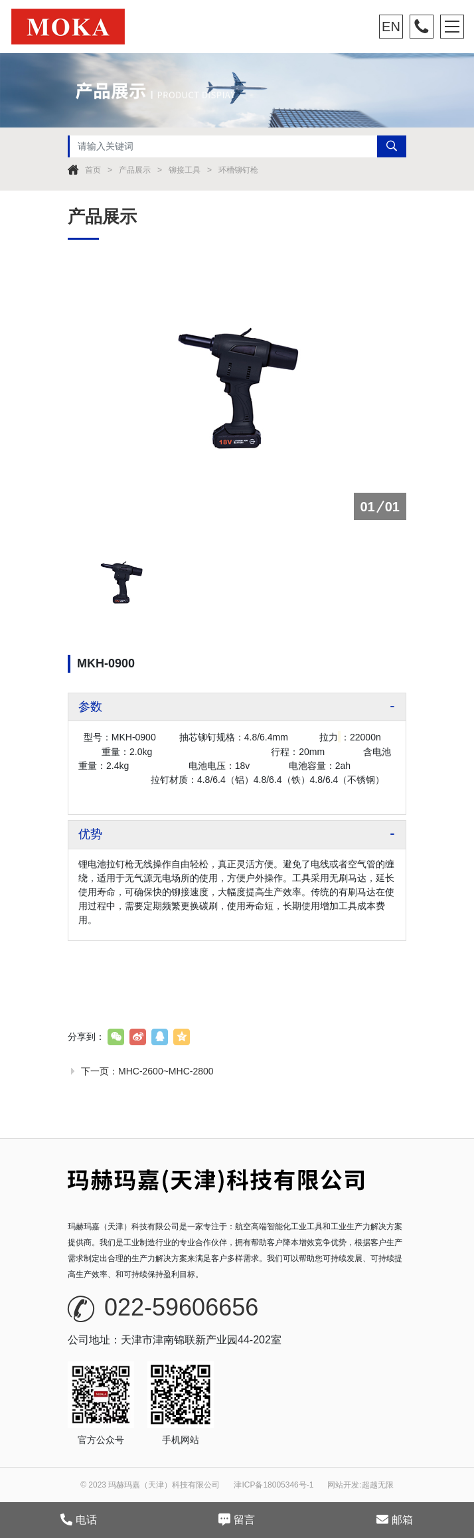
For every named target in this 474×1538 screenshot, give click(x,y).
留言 (236, 1519)
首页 (93, 170)
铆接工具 (184, 170)
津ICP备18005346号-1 (273, 1485)
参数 (90, 706)
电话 (78, 1519)
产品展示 (135, 170)
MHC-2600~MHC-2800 (166, 1071)
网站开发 (343, 1485)
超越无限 (378, 1485)
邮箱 (394, 1519)
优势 (90, 834)
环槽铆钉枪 (238, 170)
